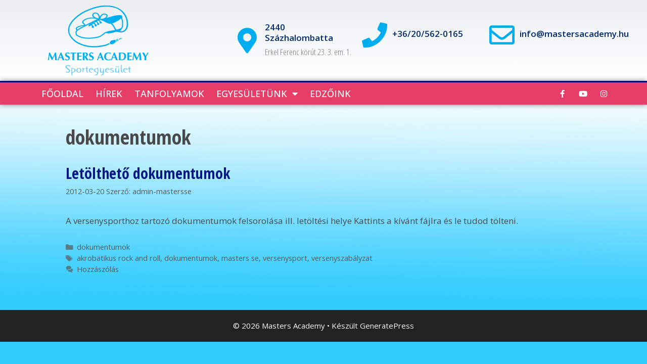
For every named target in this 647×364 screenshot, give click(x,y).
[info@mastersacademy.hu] (502, 35)
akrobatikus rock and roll (118, 258)
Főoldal (62, 93)
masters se (240, 258)
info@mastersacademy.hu (574, 33)
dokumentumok (103, 247)
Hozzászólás (98, 269)
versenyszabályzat (342, 258)
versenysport (285, 258)
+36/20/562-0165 (427, 33)
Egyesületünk (257, 93)
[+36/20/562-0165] (374, 35)
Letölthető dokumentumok (148, 173)
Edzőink (330, 93)
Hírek (109, 93)
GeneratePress (387, 326)
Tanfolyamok (169, 93)
